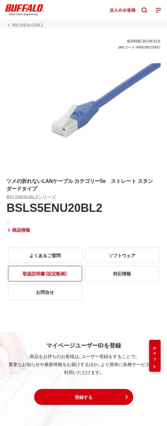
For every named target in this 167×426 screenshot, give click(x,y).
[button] (83, 397)
